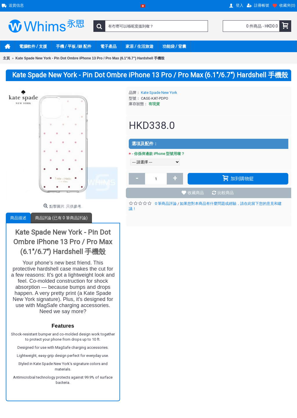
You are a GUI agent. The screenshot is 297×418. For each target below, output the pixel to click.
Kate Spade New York (159, 92)
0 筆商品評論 (166, 203)
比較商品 (226, 192)
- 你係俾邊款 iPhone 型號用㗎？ (158, 153)
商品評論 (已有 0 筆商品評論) (61, 218)
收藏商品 (196, 192)
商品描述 (18, 218)
